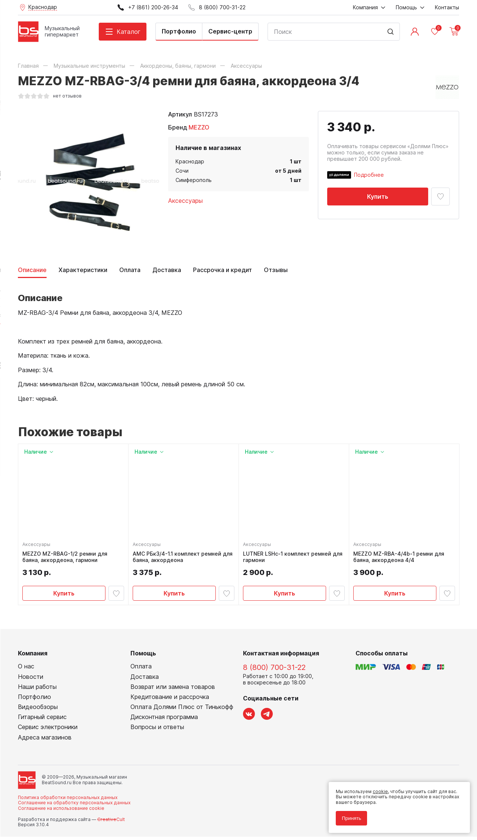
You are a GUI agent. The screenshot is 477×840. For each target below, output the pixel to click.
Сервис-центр (230, 31)
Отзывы (276, 270)
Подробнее (369, 175)
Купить (377, 196)
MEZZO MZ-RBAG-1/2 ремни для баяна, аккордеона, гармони (66, 559)
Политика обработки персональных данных (67, 801)
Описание (32, 270)
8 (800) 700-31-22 (274, 671)
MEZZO (199, 127)
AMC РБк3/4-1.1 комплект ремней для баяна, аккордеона (179, 559)
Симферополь (194, 180)
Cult (111, 822)
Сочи (182, 170)
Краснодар (190, 161)
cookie (377, 788)
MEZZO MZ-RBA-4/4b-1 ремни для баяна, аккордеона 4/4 (400, 559)
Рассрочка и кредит (222, 270)
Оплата (129, 270)
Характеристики (83, 270)
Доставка (166, 270)
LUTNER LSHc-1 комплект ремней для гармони (289, 559)
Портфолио (179, 31)
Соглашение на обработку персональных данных (74, 806)
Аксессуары (185, 200)
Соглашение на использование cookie (61, 811)
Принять (348, 815)
